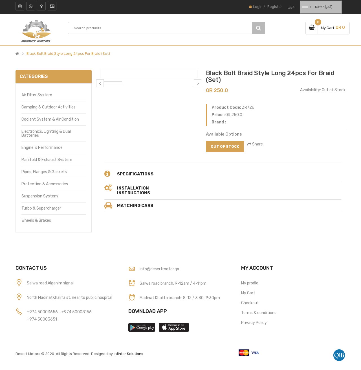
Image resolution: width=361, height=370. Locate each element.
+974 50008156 (76, 312)
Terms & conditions (258, 312)
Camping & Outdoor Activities (48, 107)
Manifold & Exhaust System (46, 159)
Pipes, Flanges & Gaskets (44, 171)
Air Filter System (36, 95)
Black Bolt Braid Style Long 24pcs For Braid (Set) (68, 54)
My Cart (248, 293)
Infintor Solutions (128, 354)
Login (258, 7)
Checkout (250, 303)
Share (255, 144)
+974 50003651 (42, 319)
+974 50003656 (43, 312)
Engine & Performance (42, 147)
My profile (249, 283)
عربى (290, 7)
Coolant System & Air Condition (50, 119)
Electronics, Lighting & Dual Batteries (46, 133)
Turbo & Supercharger (41, 208)
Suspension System (39, 196)
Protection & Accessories (44, 184)
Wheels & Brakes (36, 220)
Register (274, 7)
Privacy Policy (254, 322)
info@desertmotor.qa (159, 269)
